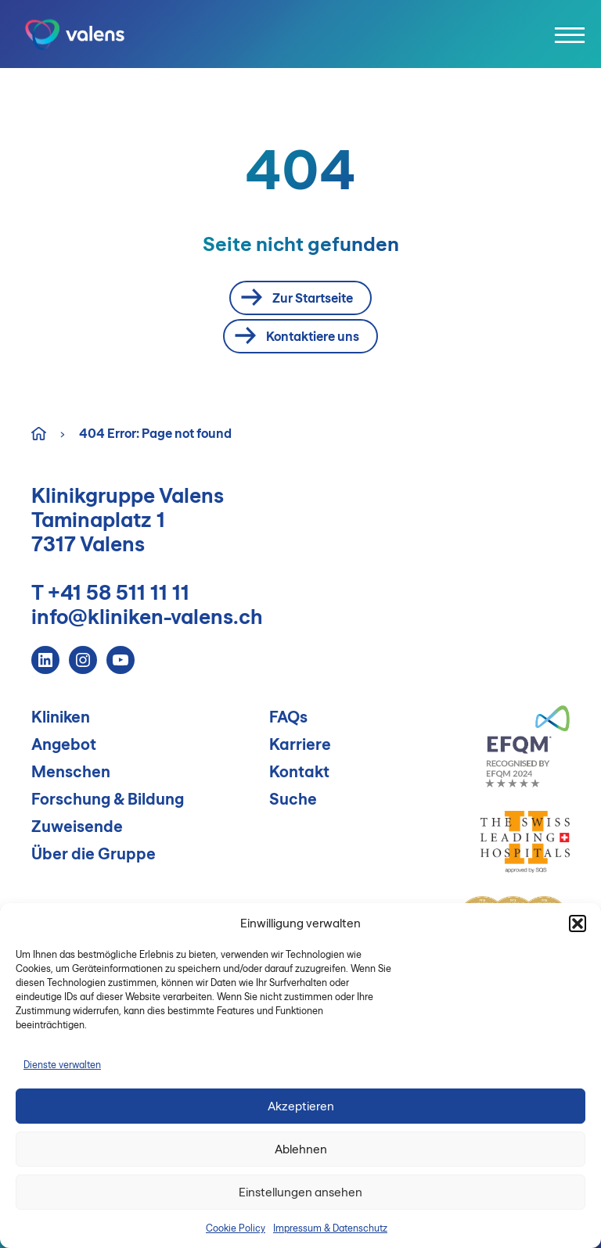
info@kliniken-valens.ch (147, 616)
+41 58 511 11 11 (118, 592)
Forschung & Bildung (107, 799)
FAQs (288, 716)
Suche (293, 799)
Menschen (70, 771)
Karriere (300, 744)
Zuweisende (77, 826)
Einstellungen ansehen (300, 1192)
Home (38, 431)
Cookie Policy (235, 1228)
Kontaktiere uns (297, 336)
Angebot (63, 744)
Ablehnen (301, 1149)
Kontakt (299, 771)
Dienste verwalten (62, 1064)
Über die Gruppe (93, 853)
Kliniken (60, 716)
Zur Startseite (297, 298)
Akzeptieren (301, 1106)
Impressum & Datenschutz (330, 1228)
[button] (577, 923)
